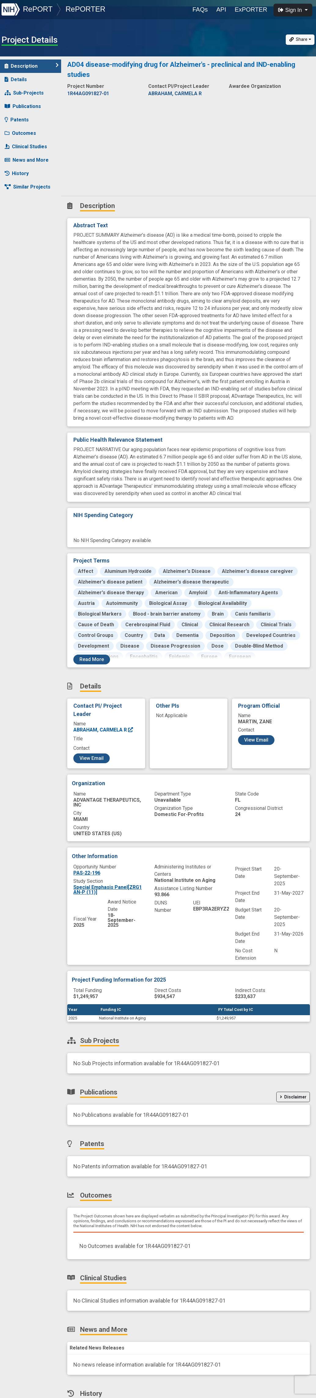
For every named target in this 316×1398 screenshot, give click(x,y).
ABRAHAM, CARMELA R (103, 730)
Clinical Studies (26, 146)
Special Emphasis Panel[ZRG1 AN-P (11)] (107, 889)
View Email (91, 758)
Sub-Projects (24, 93)
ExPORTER (251, 9)
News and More (27, 160)
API (221, 9)
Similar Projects (27, 187)
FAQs (200, 9)
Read (91, 659)
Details (16, 79)
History (17, 173)
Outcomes (20, 133)
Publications (23, 106)
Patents (17, 120)
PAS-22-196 (86, 873)
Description (32, 66)
